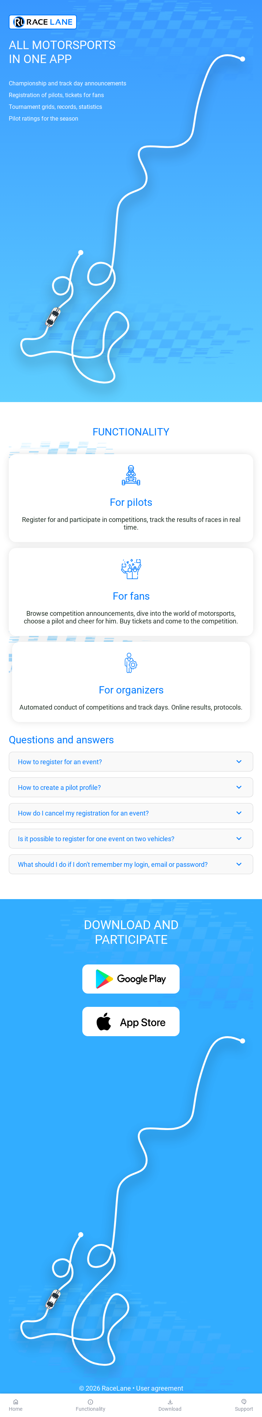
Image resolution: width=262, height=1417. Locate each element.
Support (244, 1405)
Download (169, 1405)
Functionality (90, 1405)
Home (15, 1405)
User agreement (159, 1388)
